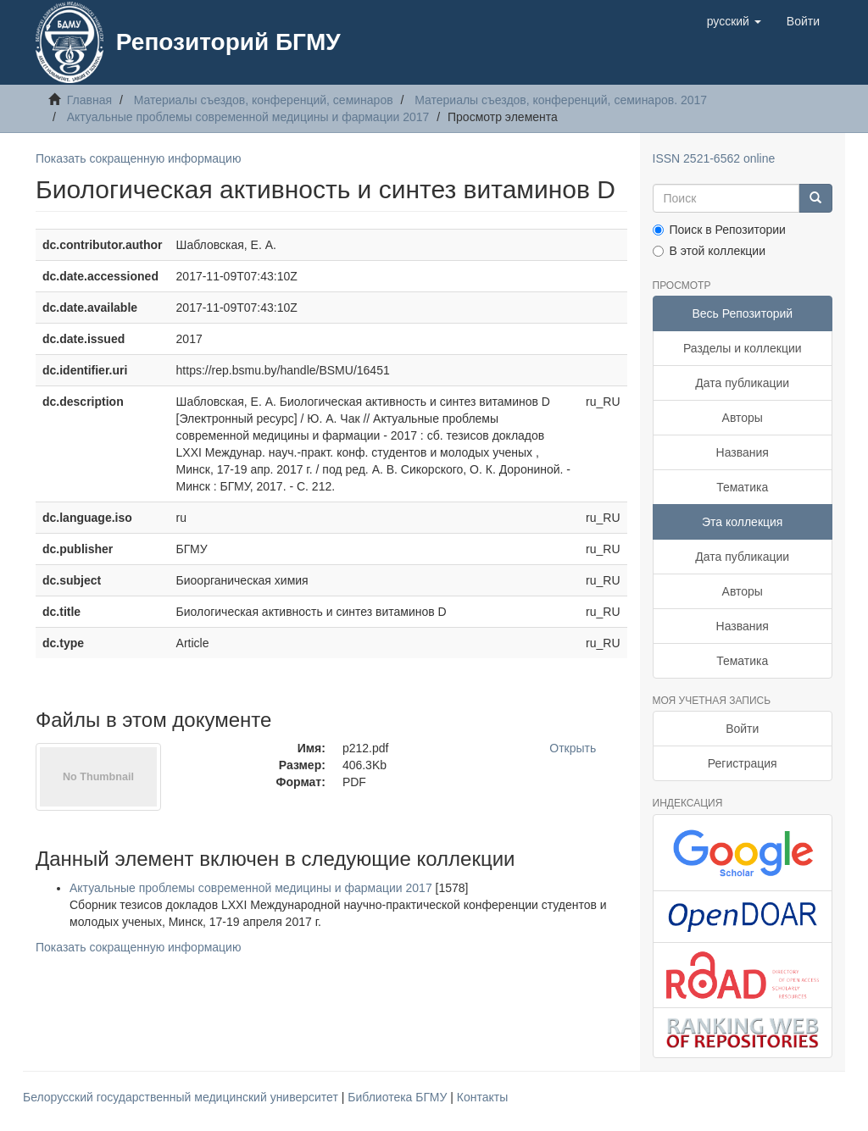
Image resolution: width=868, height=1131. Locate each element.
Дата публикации (742, 383)
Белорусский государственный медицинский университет (182, 1097)
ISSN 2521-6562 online (714, 158)
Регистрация (742, 763)
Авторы (742, 417)
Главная (89, 100)
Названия (742, 452)
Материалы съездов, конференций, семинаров (263, 100)
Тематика (742, 487)
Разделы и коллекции (742, 348)
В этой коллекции (709, 251)
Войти (742, 728)
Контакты (482, 1097)
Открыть (572, 748)
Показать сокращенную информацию (138, 158)
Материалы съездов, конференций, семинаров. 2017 (561, 100)
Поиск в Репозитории (719, 229)
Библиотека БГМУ (399, 1097)
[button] (734, 21)
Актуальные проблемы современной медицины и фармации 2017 (248, 117)
